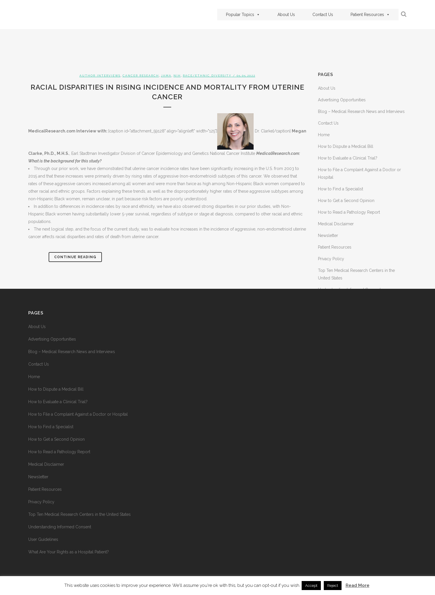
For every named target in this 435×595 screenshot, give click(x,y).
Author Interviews (100, 75)
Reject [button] (332, 585)
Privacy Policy (331, 258)
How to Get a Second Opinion (346, 200)
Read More (357, 585)
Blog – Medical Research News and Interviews (361, 111)
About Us (286, 14)
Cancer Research (141, 75)
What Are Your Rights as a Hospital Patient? (68, 552)
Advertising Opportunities (342, 100)
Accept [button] (311, 585)
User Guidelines (43, 539)
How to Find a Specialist (340, 189)
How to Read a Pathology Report (349, 212)
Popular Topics (243, 14)
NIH (177, 75)
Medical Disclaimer (336, 224)
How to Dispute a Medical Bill (345, 146)
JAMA (166, 75)
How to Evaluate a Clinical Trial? (347, 158)
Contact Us (322, 14)
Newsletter (328, 235)
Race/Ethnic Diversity (207, 75)
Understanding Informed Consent (59, 527)
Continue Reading (75, 257)
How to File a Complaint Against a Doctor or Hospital (78, 414)
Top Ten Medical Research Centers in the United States (79, 514)
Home (324, 134)
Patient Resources (370, 14)
